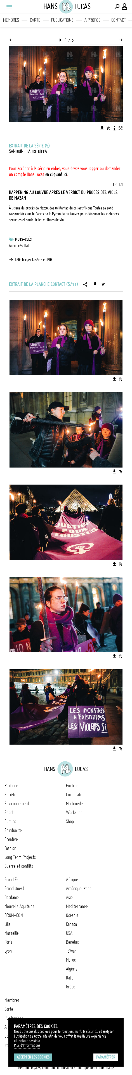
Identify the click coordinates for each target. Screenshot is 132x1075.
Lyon (8, 951)
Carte (35, 20)
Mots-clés (23, 239)
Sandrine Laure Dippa (28, 151)
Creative (11, 839)
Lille (7, 924)
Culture (10, 821)
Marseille (11, 933)
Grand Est (12, 879)
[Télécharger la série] (95, 284)
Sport (8, 812)
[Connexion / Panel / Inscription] (125, 7)
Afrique (72, 879)
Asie (69, 897)
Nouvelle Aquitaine (19, 906)
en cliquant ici (56, 174)
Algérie (71, 969)
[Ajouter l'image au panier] (108, 128)
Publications (62, 20)
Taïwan (71, 951)
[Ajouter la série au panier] (102, 284)
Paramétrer (105, 1057)
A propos (92, 20)
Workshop (74, 812)
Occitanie (11, 897)
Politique (11, 785)
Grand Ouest (14, 888)
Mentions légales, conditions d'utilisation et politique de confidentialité (66, 1067)
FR (115, 184)
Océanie (72, 915)
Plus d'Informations (27, 1045)
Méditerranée (77, 906)
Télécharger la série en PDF (34, 259)
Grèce (70, 987)
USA (69, 933)
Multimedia (74, 803)
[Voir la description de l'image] (114, 128)
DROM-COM (13, 915)
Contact (118, 20)
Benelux (72, 942)
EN (121, 184)
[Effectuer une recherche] (117, 7)
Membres (11, 20)
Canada (71, 924)
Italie (70, 978)
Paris (8, 942)
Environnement (16, 803)
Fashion (10, 848)
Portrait (72, 785)
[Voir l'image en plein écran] (120, 128)
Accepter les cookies (33, 1057)
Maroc (71, 960)
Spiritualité (13, 830)
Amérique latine (78, 888)
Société (10, 794)
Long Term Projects (20, 857)
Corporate (74, 794)
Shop (70, 821)
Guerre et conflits (18, 866)
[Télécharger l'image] (102, 128)
